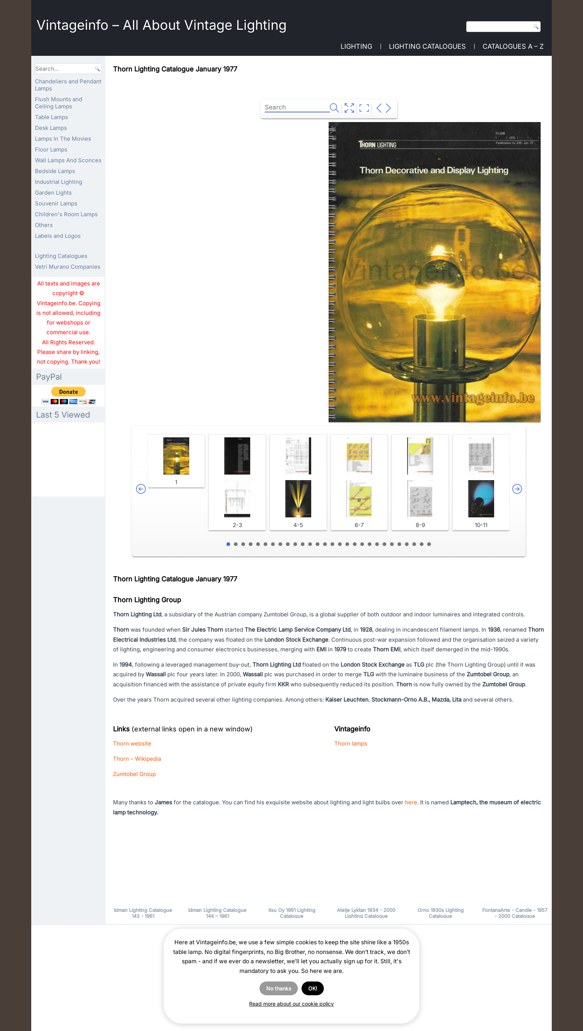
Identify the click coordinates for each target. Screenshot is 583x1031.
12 (310, 544)
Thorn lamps (350, 743)
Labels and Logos (58, 235)
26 (414, 544)
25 (407, 544)
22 (384, 544)
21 (377, 544)
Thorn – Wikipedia (137, 758)
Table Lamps (51, 117)
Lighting (356, 46)
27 (421, 544)
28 (429, 544)
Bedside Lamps (55, 171)
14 (325, 544)
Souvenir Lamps (56, 203)
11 (303, 544)
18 (355, 544)
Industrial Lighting (58, 181)
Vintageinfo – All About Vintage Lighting (161, 25)
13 (317, 544)
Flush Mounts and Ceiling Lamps (58, 103)
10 (295, 544)
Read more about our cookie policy (291, 1003)
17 (347, 544)
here (411, 802)
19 (362, 544)
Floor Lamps (51, 149)
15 (332, 544)
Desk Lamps (51, 127)
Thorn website (132, 743)
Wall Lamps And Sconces (68, 160)
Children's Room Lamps (66, 214)
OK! (312, 988)
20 (369, 544)
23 (392, 544)
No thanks (278, 988)
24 (399, 544)
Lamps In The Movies (63, 138)
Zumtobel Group (134, 774)
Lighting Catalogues (427, 46)
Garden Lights (53, 192)
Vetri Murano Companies (67, 266)
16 (340, 544)
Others (44, 225)
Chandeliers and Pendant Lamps (68, 85)
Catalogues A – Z (513, 46)
